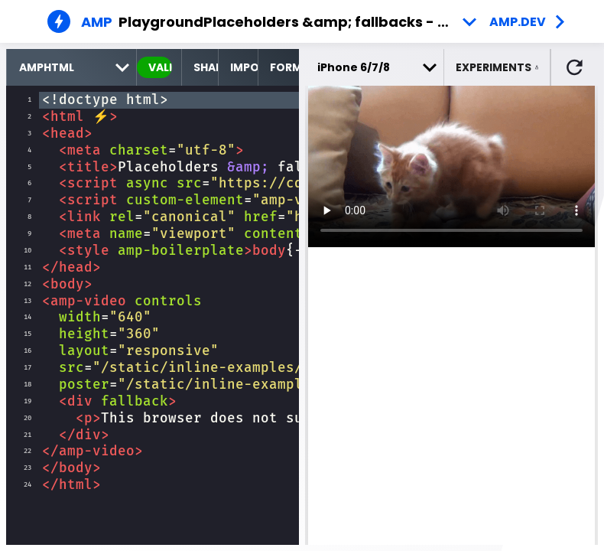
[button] (497, 67)
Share (205, 67)
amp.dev (517, 22)
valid (160, 67)
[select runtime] (71, 67)
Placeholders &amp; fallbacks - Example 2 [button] (343, 21)
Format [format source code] (284, 67)
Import (244, 67)
